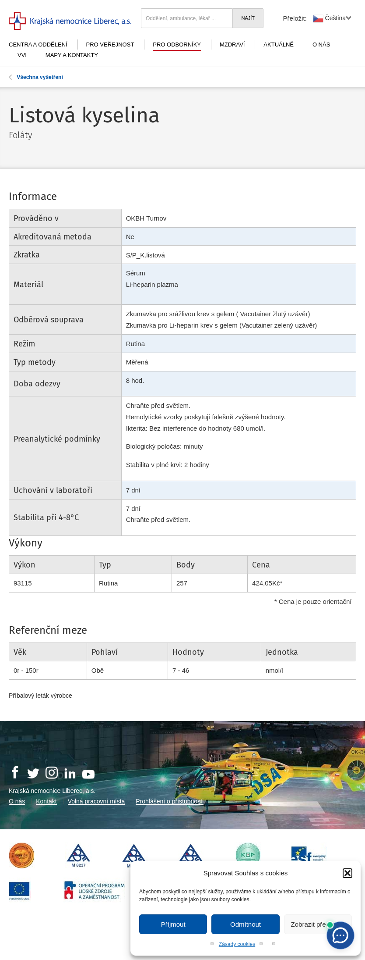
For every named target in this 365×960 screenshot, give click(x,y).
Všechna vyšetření (36, 77)
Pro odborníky (177, 44)
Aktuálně (278, 44)
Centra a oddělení (38, 44)
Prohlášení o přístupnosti (170, 801)
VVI (22, 55)
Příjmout (173, 924)
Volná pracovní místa (96, 801)
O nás (321, 44)
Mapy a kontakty (72, 55)
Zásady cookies (237, 944)
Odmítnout (245, 924)
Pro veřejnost (110, 44)
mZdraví (232, 44)
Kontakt (46, 801)
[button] (347, 873)
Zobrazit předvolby (318, 924)
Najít (248, 18)
